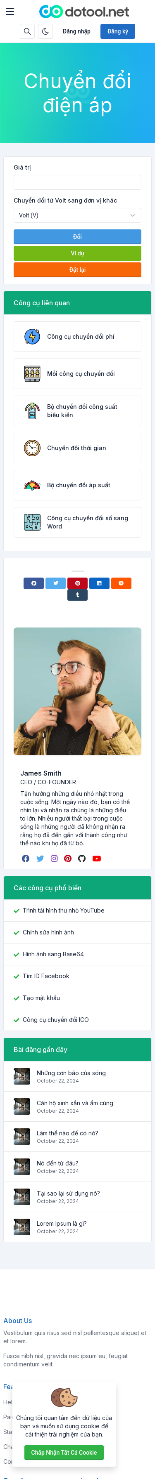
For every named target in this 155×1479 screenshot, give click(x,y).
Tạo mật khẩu (41, 997)
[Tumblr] (77, 595)
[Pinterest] (77, 583)
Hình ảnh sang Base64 (53, 954)
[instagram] (55, 858)
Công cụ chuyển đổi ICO (56, 1019)
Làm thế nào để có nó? (67, 1133)
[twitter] (41, 858)
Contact (91, 1461)
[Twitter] (55, 583)
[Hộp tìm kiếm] (27, 31)
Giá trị (22, 167)
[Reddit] (121, 583)
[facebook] (26, 858)
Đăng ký (117, 31)
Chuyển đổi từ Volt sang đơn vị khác (65, 200)
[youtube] (97, 858)
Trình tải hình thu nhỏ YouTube (64, 910)
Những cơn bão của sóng (71, 1072)
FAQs (88, 1431)
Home (89, 1402)
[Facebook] (34, 583)
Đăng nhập (77, 31)
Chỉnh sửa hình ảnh (48, 932)
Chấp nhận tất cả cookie (64, 1452)
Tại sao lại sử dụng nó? (68, 1193)
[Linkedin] (99, 583)
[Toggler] (10, 11)
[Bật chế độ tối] (45, 31)
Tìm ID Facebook (46, 975)
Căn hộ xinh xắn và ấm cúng (75, 1102)
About (89, 1416)
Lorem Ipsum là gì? (62, 1223)
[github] (82, 858)
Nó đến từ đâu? (58, 1163)
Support (92, 1446)
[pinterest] (68, 858)
